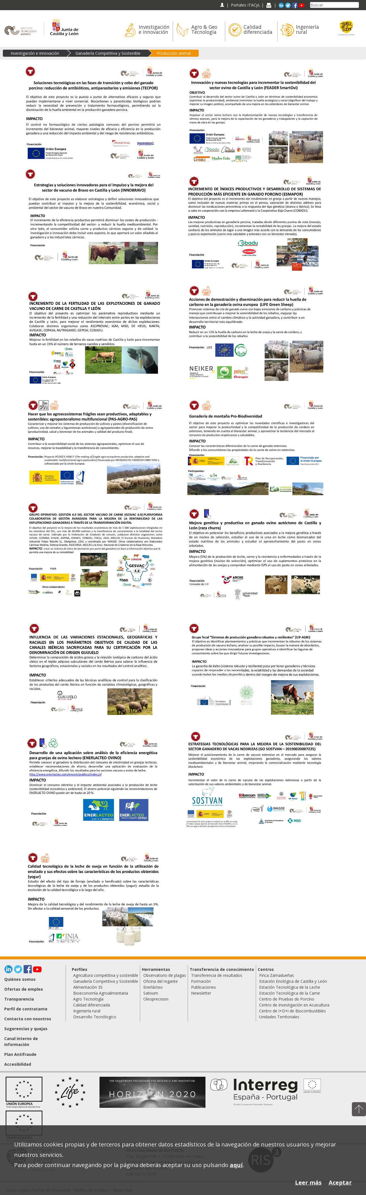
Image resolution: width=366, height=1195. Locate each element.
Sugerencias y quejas (25, 1028)
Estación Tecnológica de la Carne (289, 993)
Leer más (308, 1182)
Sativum (150, 993)
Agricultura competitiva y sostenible (105, 975)
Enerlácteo (153, 987)
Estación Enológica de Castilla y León (293, 981)
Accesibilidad (17, 1064)
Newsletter (201, 993)
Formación (201, 981)
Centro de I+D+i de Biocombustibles (292, 1011)
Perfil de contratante (25, 1009)
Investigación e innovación (35, 53)
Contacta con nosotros (27, 1018)
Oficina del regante (160, 981)
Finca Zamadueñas (276, 975)
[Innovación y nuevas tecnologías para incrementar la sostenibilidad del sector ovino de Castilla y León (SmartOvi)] (255, 114)
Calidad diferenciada (91, 1005)
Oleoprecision (155, 999)
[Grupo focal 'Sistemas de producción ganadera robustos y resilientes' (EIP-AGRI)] (255, 669)
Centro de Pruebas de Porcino (286, 999)
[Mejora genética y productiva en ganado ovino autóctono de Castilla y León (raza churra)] (255, 555)
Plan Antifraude (20, 1054)
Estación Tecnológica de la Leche (289, 987)
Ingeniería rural (86, 1011)
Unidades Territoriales (279, 1016)
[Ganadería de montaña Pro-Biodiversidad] (255, 446)
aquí (236, 1165)
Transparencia (19, 999)
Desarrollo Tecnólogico (94, 1016)
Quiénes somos (20, 979)
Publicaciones (203, 987)
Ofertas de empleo (23, 989)
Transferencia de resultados (216, 975)
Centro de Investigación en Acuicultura (294, 1005)
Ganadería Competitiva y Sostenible (107, 53)
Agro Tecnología (88, 999)
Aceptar (340, 1182)
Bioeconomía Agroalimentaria (100, 993)
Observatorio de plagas (164, 975)
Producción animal (174, 53)
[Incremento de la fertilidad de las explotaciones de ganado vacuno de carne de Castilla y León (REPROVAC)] (94, 337)
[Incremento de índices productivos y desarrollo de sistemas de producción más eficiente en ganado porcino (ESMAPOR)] (255, 223)
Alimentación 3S (88, 987)
